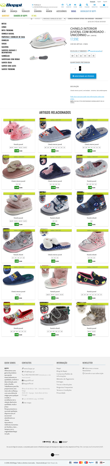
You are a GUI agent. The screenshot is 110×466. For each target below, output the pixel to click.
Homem (49, 11)
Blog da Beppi (62, 371)
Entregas (60, 381)
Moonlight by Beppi (88, 11)
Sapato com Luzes (9, 66)
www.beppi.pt (28, 368)
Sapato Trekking (8, 69)
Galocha (5, 47)
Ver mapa (26, 402)
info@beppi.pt (28, 371)
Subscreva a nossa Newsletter (90, 369)
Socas (73, 11)
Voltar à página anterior (97, 22)
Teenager (26, 11)
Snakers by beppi (20, 15)
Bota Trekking (7, 30)
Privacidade (61, 393)
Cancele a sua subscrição (93, 373)
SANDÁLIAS (6, 56)
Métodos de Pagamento (65, 379)
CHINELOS (5, 40)
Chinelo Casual (8, 33)
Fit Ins (34, 15)
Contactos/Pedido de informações (64, 375)
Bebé (4, 11)
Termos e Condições (64, 390)
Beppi (59, 368)
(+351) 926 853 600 (36, 375)
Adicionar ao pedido (83, 75)
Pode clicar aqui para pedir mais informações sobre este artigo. (87, 97)
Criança (13, 11)
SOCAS (4, 43)
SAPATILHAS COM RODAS (11, 59)
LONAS (4, 27)
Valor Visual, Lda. (52, 462)
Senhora (38, 11)
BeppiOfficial (28, 380)
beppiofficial (27, 383)
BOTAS (4, 23)
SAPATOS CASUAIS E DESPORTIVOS (9, 51)
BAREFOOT (5, 15)
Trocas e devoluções (64, 384)
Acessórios (62, 11)
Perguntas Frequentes (65, 387)
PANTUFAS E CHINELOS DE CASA (13, 37)
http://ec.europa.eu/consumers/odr (89, 446)
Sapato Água (7, 62)
